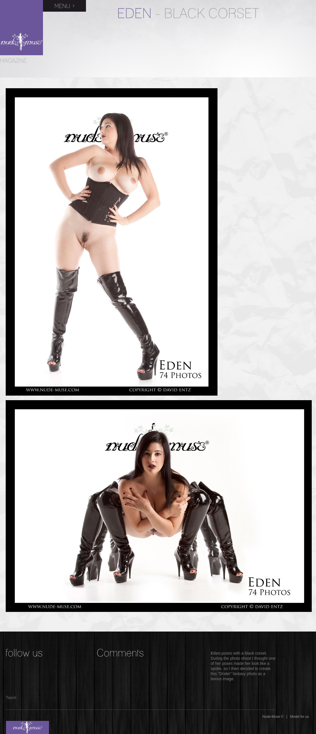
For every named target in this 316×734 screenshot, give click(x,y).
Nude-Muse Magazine (21, 27)
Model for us (299, 717)
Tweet (11, 697)
